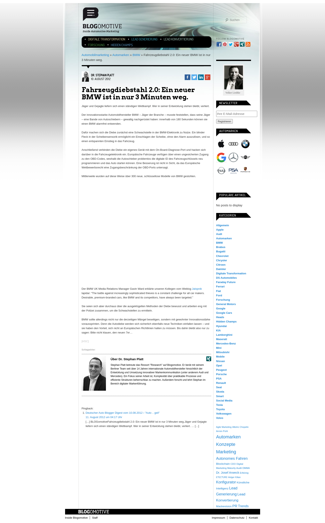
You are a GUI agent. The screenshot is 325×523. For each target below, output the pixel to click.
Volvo (219, 418)
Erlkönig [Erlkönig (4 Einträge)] (244, 473)
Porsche (245, 170)
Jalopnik (197, 288)
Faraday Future (226, 282)
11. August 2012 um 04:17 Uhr (104, 417)
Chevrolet (222, 256)
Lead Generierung (144, 39)
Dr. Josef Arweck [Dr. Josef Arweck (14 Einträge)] (227, 472)
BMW (136, 55)
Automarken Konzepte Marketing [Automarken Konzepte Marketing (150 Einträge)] (228, 444)
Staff (95, 517)
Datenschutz (236, 517)
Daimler (221, 269)
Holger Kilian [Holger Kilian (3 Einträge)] (234, 477)
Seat (219, 387)
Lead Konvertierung (179, 39)
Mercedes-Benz (233, 157)
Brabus (221, 247)
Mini (245, 157)
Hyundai (221, 326)
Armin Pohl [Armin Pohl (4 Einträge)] (222, 431)
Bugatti (221, 251)
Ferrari (220, 286)
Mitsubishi (222, 352)
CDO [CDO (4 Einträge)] (233, 464)
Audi (233, 144)
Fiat (218, 291)
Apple (221, 144)
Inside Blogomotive (76, 517)
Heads (220, 317)
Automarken (120, 55)
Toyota (220, 409)
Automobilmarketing (95, 55)
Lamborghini (224, 334)
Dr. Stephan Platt (102, 75)
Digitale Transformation (106, 39)
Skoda (220, 391)
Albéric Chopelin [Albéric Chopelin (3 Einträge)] (240, 427)
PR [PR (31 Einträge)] (234, 506)
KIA (218, 330)
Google (221, 157)
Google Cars (224, 312)
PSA (233, 171)
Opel (221, 171)
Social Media (224, 400)
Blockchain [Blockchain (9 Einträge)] (223, 463)
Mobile (220, 356)
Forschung (96, 45)
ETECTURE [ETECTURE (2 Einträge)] (221, 477)
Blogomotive (105, 21)
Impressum (218, 517)
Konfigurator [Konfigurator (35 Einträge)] (226, 482)
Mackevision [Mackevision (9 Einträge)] (224, 506)
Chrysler (221, 260)
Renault (221, 382)
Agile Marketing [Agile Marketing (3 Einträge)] (224, 427)
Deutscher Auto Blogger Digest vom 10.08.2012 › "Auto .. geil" (123, 412)
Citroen (221, 264)
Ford (219, 295)
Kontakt (253, 517)
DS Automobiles (226, 277)
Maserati (221, 339)
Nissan (220, 361)
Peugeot (221, 369)
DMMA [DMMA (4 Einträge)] (246, 468)
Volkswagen (245, 184)
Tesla (233, 184)
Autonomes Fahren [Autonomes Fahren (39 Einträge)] (232, 458)
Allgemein (222, 225)
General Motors (226, 304)
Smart (221, 184)
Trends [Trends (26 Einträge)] (243, 506)
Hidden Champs (122, 45)
